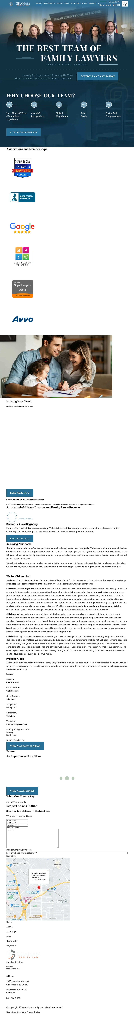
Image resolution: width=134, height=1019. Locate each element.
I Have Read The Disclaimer (23, 856)
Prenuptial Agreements (17, 729)
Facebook (11, 966)
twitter (20, 966)
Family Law (11, 713)
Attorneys (49, 3)
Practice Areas (72, 3)
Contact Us (12, 945)
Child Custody (13, 688)
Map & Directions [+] (16, 993)
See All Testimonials (16, 802)
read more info (20, 492)
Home (39, 3)
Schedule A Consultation (98, 76)
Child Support (13, 696)
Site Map (21, 1016)
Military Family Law (15, 740)
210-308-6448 (15, 504)
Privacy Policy (25, 853)
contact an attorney (23, 132)
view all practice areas (25, 745)
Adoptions (11, 704)
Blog (84, 3)
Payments (94, 3)
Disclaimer (11, 853)
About (59, 3)
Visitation (10, 721)
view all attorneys (22, 790)
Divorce (10, 679)
